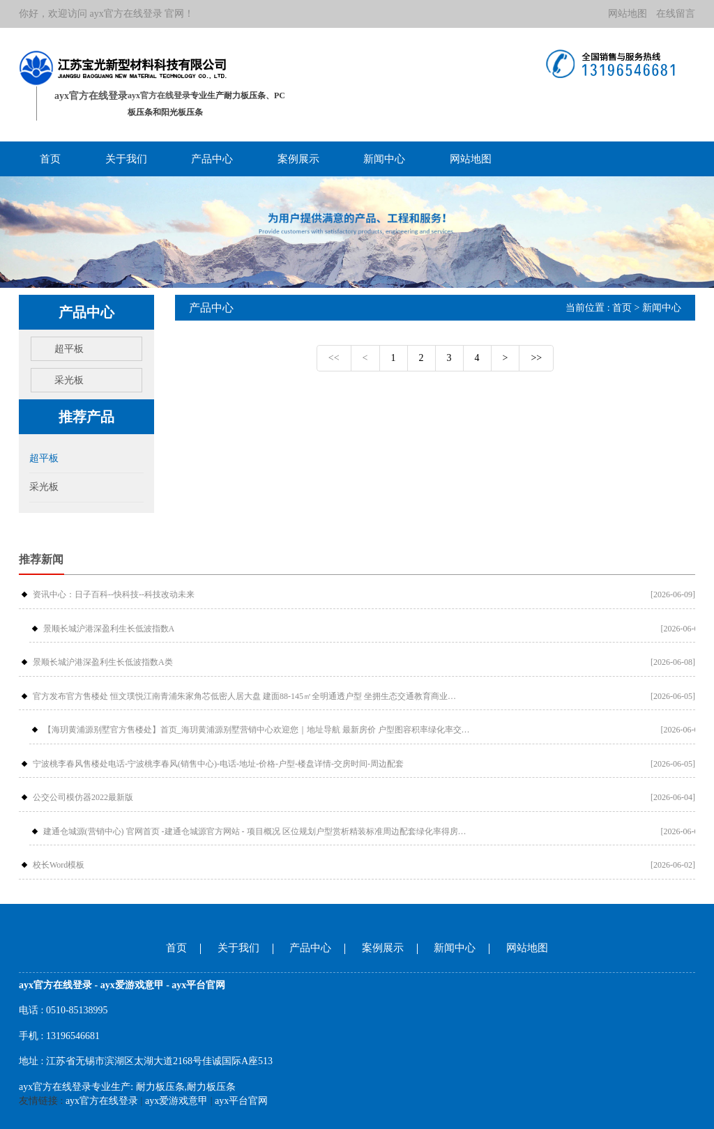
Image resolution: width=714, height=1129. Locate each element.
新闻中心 (384, 158)
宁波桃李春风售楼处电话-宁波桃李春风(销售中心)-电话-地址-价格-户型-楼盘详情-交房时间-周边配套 (218, 764)
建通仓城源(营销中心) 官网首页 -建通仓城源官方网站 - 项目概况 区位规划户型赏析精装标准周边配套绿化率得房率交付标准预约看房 (258, 831)
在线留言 (675, 13)
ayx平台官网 (241, 1101)
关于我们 (126, 158)
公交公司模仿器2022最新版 (83, 797)
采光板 (69, 380)
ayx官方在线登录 (126, 13)
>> (536, 358)
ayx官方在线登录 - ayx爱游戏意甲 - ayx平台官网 (122, 985)
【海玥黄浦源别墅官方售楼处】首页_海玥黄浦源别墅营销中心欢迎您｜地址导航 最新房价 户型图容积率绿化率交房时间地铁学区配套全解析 (258, 730)
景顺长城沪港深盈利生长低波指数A (109, 628)
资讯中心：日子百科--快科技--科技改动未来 (114, 594)
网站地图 (627, 13)
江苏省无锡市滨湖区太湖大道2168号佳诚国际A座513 (159, 1061)
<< (334, 358)
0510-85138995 (77, 1010)
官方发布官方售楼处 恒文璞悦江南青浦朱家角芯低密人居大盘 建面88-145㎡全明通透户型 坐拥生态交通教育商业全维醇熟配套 (248, 696)
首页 (50, 158)
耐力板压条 (160, 1087)
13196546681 (73, 1036)
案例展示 (298, 158)
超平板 (69, 349)
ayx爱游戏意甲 (176, 1101)
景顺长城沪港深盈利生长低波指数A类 (103, 662)
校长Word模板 (58, 865)
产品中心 (212, 158)
